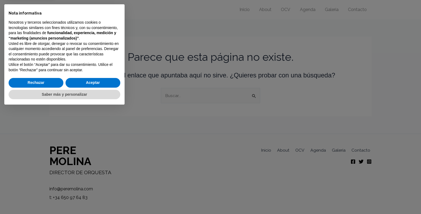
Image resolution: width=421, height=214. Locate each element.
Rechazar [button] (36, 188)
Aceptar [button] (93, 188)
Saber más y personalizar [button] (64, 199)
